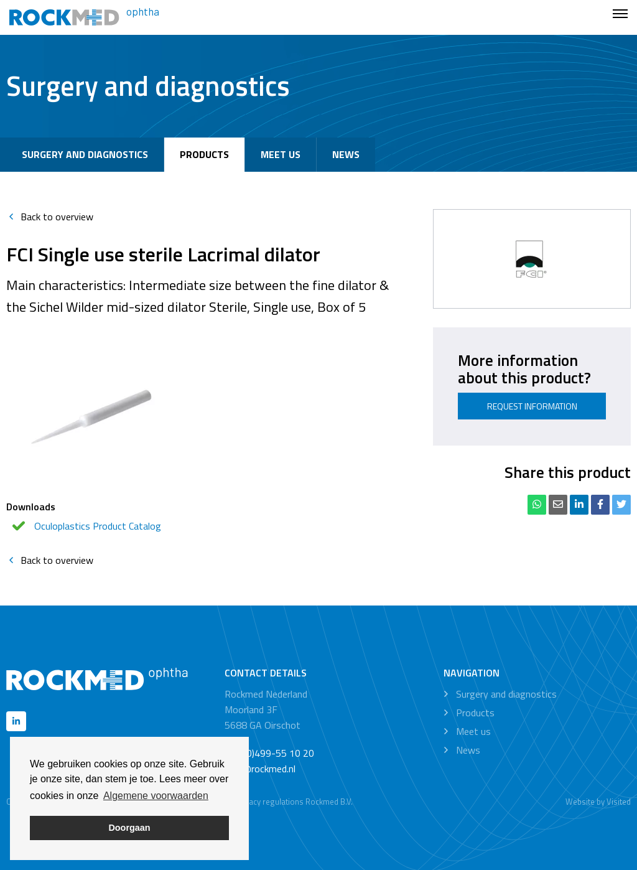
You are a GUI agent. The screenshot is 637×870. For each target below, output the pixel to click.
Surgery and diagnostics (85, 154)
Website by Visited (598, 801)
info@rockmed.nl (260, 768)
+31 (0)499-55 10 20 (269, 753)
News (346, 154)
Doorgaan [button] (129, 828)
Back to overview (49, 216)
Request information (532, 406)
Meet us (280, 154)
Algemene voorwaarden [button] (155, 795)
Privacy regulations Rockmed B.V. (294, 801)
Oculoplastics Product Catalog (97, 525)
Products (204, 154)
